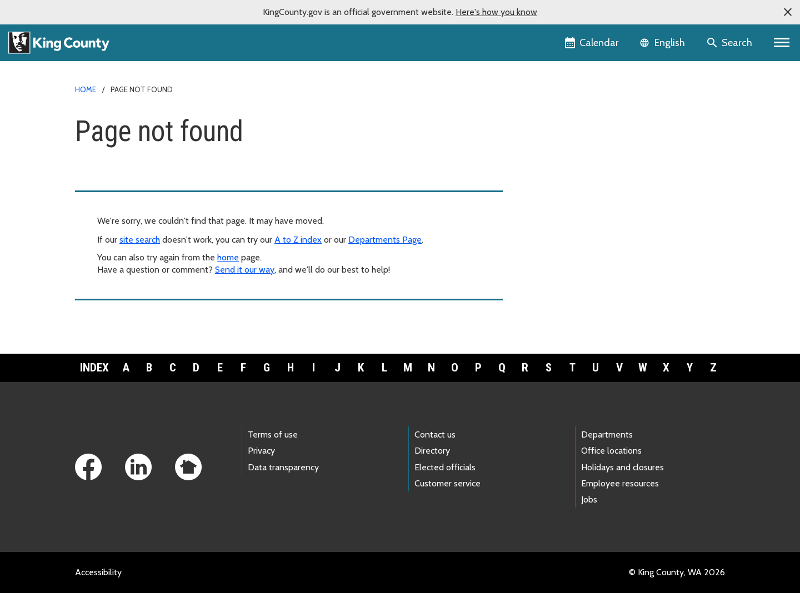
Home (85, 89)
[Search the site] (730, 42)
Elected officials (445, 467)
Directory (432, 450)
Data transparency (283, 467)
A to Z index (298, 239)
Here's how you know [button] (496, 12)
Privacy (261, 450)
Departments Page (385, 239)
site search (139, 239)
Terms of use (273, 434)
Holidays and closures (622, 467)
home (228, 257)
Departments (607, 434)
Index (94, 367)
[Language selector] (664, 42)
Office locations (611, 450)
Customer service (447, 483)
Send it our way (244, 269)
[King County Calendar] (592, 42)
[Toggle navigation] (782, 42)
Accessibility (98, 572)
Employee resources (620, 483)
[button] (788, 12)
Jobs (589, 499)
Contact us (435, 434)
